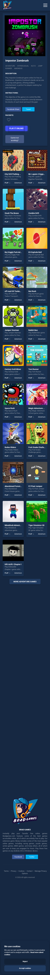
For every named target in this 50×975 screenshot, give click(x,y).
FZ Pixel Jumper (35, 486)
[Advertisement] (25, 689)
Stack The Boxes (12, 213)
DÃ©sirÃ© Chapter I (13, 564)
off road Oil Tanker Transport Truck (19, 291)
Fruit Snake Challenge (37, 447)
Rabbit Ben (33, 330)
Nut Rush (32, 291)
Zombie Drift (33, 213)
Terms (6, 871)
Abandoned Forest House (15, 486)
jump (40, 66)
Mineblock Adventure (14, 525)
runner (8, 68)
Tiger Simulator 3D (36, 525)
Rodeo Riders (10, 447)
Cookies (21, 871)
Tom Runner (33, 369)
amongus (18, 68)
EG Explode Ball (35, 252)
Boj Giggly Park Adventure (16, 252)
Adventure (10, 66)
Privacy (13, 871)
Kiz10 (33, 66)
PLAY (6, 183)
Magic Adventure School (38, 408)
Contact (29, 871)
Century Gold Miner (13, 369)
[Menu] (45, 5)
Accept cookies (25, 968)
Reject (25, 961)
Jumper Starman (12, 330)
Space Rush (10, 408)
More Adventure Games (25, 582)
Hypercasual (23, 66)
